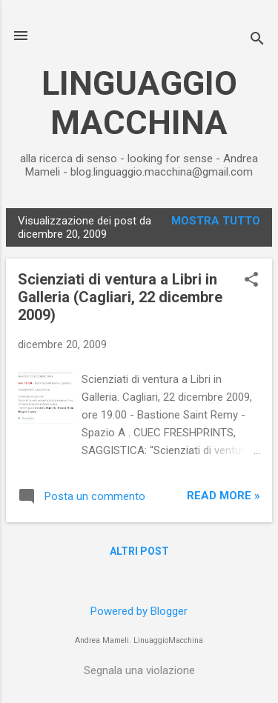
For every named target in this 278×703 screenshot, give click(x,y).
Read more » (223, 495)
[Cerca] (257, 40)
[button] (251, 280)
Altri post (139, 551)
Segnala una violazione (139, 670)
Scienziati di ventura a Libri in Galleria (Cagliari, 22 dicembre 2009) (120, 297)
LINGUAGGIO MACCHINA (139, 103)
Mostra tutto (215, 220)
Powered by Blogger (139, 611)
